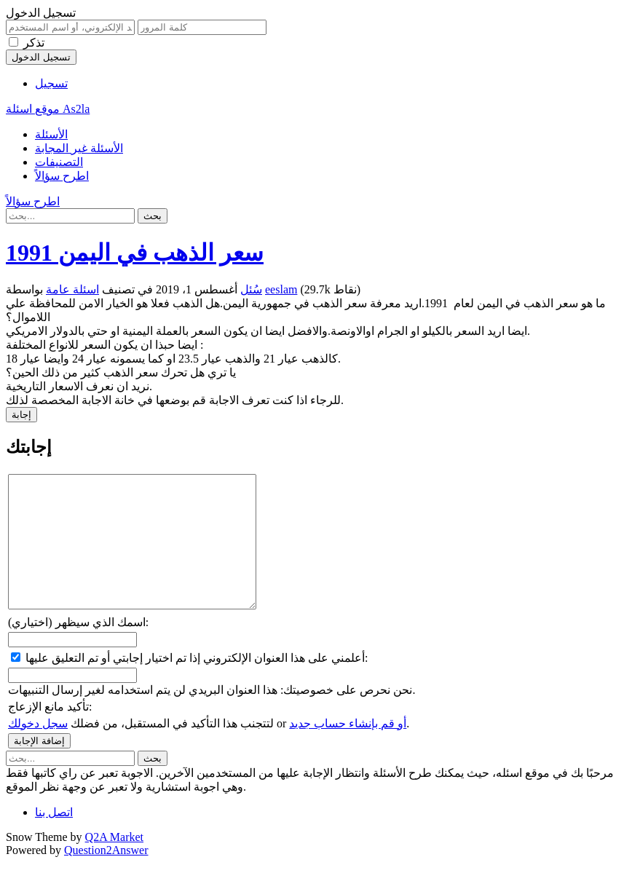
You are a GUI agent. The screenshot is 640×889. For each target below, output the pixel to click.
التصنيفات (59, 162)
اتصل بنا (54, 838)
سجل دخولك (38, 749)
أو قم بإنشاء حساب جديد (347, 749)
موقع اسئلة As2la (48, 109)
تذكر (33, 42)
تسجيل (51, 83)
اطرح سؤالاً (62, 176)
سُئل (251, 289)
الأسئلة (51, 134)
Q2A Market (114, 863)
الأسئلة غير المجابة (79, 148)
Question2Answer (106, 876)
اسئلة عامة (72, 289)
